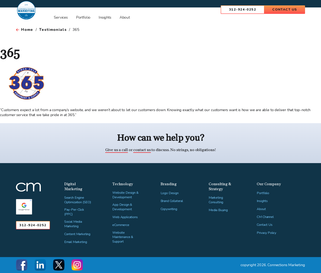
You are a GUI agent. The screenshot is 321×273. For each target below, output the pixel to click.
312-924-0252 (242, 9)
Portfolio (263, 193)
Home (27, 29)
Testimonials (53, 29)
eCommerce (120, 225)
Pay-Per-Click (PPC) (74, 212)
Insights (262, 201)
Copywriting (169, 209)
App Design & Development (122, 207)
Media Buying (218, 210)
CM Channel (265, 217)
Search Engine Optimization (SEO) (77, 200)
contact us (142, 150)
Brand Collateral (172, 201)
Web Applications (125, 217)
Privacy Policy (266, 233)
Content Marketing (77, 234)
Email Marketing (75, 242)
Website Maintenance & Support (122, 237)
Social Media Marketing (73, 224)
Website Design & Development (125, 195)
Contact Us (284, 9)
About (261, 209)
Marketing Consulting (216, 200)
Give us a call (116, 150)
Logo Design (170, 193)
